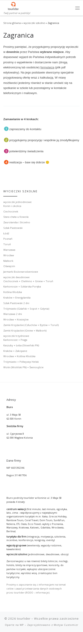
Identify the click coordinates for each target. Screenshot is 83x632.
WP (22, 624)
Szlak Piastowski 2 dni (16, 303)
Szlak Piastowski (13, 227)
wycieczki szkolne (34, 23)
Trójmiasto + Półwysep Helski (21, 361)
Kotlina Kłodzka (12, 292)
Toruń (7, 244)
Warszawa (9, 249)
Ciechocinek (10, 211)
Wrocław (8, 255)
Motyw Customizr (66, 624)
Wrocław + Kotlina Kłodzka (19, 356)
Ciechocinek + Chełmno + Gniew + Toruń (28, 281)
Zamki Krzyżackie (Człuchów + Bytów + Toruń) (31, 325)
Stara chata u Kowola (16, 216)
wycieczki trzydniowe (16, 335)
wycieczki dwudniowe (16, 277)
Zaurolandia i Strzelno (16, 222)
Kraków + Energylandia (17, 297)
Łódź (6, 233)
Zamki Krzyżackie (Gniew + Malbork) (24, 330)
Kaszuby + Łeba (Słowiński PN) (21, 345)
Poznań (7, 238)
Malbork (8, 260)
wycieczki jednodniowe (17, 202)
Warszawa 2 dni (12, 314)
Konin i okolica (12, 206)
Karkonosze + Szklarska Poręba (22, 286)
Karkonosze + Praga (15, 339)
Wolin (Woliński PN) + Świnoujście (23, 367)
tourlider (24, 618)
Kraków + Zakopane (15, 351)
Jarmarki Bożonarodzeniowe (20, 271)
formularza (47, 67)
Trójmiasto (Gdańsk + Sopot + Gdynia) (26, 308)
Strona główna (12, 23)
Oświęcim (9, 266)
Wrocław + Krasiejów (16, 319)
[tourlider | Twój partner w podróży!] (13, 5)
